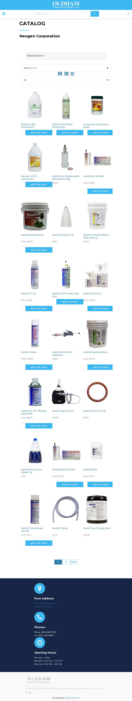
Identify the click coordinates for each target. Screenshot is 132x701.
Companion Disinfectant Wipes (95, 126)
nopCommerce (72, 698)
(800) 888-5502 (49, 632)
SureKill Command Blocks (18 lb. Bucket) (96, 236)
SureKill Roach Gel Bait (63, 469)
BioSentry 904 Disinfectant (28, 126)
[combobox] (66, 68)
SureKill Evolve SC (92, 293)
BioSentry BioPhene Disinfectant (62, 126)
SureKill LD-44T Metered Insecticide (34, 412)
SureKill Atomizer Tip (63, 235)
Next (73, 562)
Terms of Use (95, 688)
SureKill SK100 (90, 469)
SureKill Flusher (28, 352)
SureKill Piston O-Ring (94, 411)
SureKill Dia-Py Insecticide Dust (65, 295)
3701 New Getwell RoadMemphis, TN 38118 (45, 605)
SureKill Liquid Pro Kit (63, 411)
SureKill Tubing (59, 528)
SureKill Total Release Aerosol (32, 530)
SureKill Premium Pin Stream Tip (31, 471)
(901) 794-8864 (46, 635)
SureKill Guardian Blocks (95, 352)
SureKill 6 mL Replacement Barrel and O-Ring (65, 178)
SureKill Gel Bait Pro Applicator (62, 354)
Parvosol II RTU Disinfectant (29, 178)
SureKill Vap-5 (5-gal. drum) (97, 528)
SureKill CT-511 (28, 293)
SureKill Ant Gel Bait (93, 176)
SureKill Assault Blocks (32, 235)
